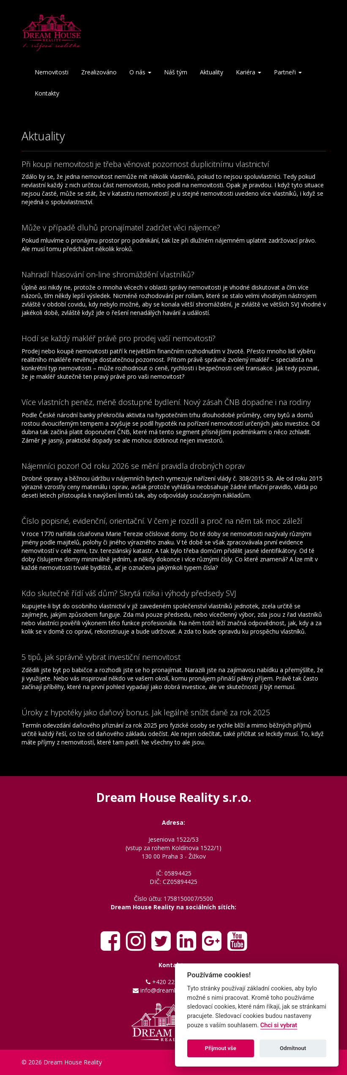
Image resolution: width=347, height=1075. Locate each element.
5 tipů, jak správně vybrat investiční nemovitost (101, 657)
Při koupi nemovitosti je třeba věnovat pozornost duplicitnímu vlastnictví (145, 164)
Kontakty (47, 93)
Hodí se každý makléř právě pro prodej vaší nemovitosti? (119, 338)
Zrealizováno (99, 72)
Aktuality (211, 72)
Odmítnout (293, 1048)
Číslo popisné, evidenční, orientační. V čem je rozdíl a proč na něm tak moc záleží (162, 521)
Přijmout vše (220, 1048)
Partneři (288, 72)
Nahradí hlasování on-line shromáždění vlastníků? (108, 274)
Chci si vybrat (278, 1025)
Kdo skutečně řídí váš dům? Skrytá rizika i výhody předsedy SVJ (129, 593)
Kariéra (248, 72)
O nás (140, 72)
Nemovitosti (51, 72)
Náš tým (175, 72)
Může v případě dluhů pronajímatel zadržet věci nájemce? (121, 227)
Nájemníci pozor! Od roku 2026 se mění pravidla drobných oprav (133, 466)
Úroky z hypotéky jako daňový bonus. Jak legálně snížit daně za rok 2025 (146, 712)
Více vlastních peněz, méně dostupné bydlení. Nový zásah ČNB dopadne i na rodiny (166, 402)
